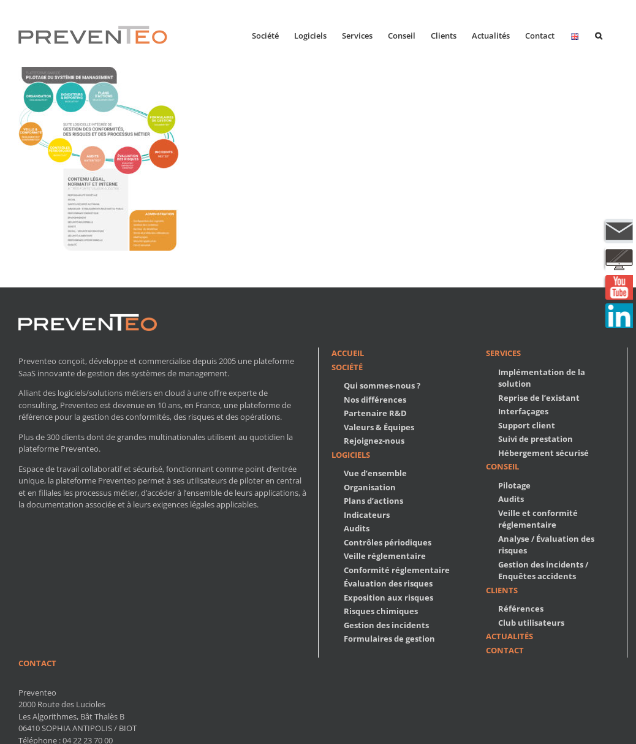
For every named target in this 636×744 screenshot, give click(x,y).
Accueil (347, 353)
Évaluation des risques (388, 583)
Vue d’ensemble (375, 473)
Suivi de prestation (535, 438)
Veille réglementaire (385, 555)
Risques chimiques (381, 611)
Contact (505, 650)
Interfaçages (523, 411)
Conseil (502, 466)
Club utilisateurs (531, 622)
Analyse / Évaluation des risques (546, 544)
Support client (526, 425)
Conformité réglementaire (397, 569)
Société (347, 367)
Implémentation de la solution (541, 378)
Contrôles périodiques (387, 542)
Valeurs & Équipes (379, 427)
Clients (502, 590)
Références (520, 608)
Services (503, 353)
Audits (356, 528)
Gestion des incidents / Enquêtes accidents (543, 570)
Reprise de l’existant (539, 397)
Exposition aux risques (388, 597)
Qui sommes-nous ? (382, 385)
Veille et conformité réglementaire (538, 519)
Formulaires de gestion (389, 638)
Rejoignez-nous (374, 440)
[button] (598, 35)
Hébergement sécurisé (543, 452)
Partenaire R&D (375, 413)
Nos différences (375, 399)
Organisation (370, 487)
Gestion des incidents (386, 625)
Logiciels (350, 454)
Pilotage (514, 485)
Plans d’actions (373, 500)
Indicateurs (367, 514)
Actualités (509, 636)
